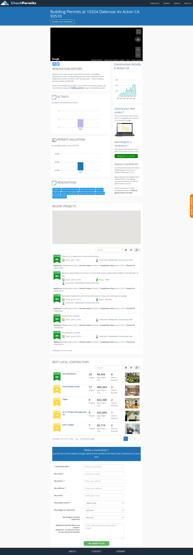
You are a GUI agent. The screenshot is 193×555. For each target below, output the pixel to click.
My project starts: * (62, 502)
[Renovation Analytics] (125, 129)
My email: (58, 495)
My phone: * (59, 481)
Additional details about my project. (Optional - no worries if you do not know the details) (67, 528)
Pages (65, 399)
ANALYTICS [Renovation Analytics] (155, 3)
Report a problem (136, 60)
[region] (96, 44)
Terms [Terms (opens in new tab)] (128, 60)
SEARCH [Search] (166, 3)
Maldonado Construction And (120, 260)
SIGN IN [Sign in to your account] (177, 3)
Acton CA (88, 74)
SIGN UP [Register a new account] (187, 3)
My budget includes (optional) (71, 518)
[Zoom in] (138, 49)
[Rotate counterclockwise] (136, 39)
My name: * (59, 473)
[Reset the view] (138, 39)
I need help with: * (62, 466)
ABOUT (72, 551)
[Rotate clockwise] (140, 39)
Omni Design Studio (71, 386)
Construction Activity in (127, 66)
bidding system (77, 88)
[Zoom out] (138, 55)
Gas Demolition (69, 374)
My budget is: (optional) (64, 510)
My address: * (60, 488)
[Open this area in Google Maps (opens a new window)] (55, 59)
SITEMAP (120, 551)
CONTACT (96, 551)
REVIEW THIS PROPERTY (62, 22)
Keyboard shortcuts (97, 60)
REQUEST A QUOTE (126, 156)
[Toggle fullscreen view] (138, 31)
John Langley (68, 424)
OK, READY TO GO (96, 543)
